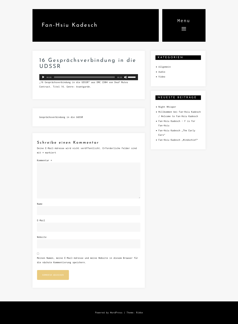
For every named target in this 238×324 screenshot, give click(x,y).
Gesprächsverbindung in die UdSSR (61, 117)
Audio (161, 72)
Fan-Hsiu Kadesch (70, 25)
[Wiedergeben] (43, 77)
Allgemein (164, 66)
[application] (88, 77)
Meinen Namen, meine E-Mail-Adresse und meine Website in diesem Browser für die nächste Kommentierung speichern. (87, 260)
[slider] (84, 77)
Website (42, 237)
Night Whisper (167, 107)
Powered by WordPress (108, 312)
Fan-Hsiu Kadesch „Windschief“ (178, 140)
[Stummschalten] (125, 77)
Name (39, 204)
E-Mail (41, 220)
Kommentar (44, 160)
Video (161, 76)
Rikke (139, 312)
